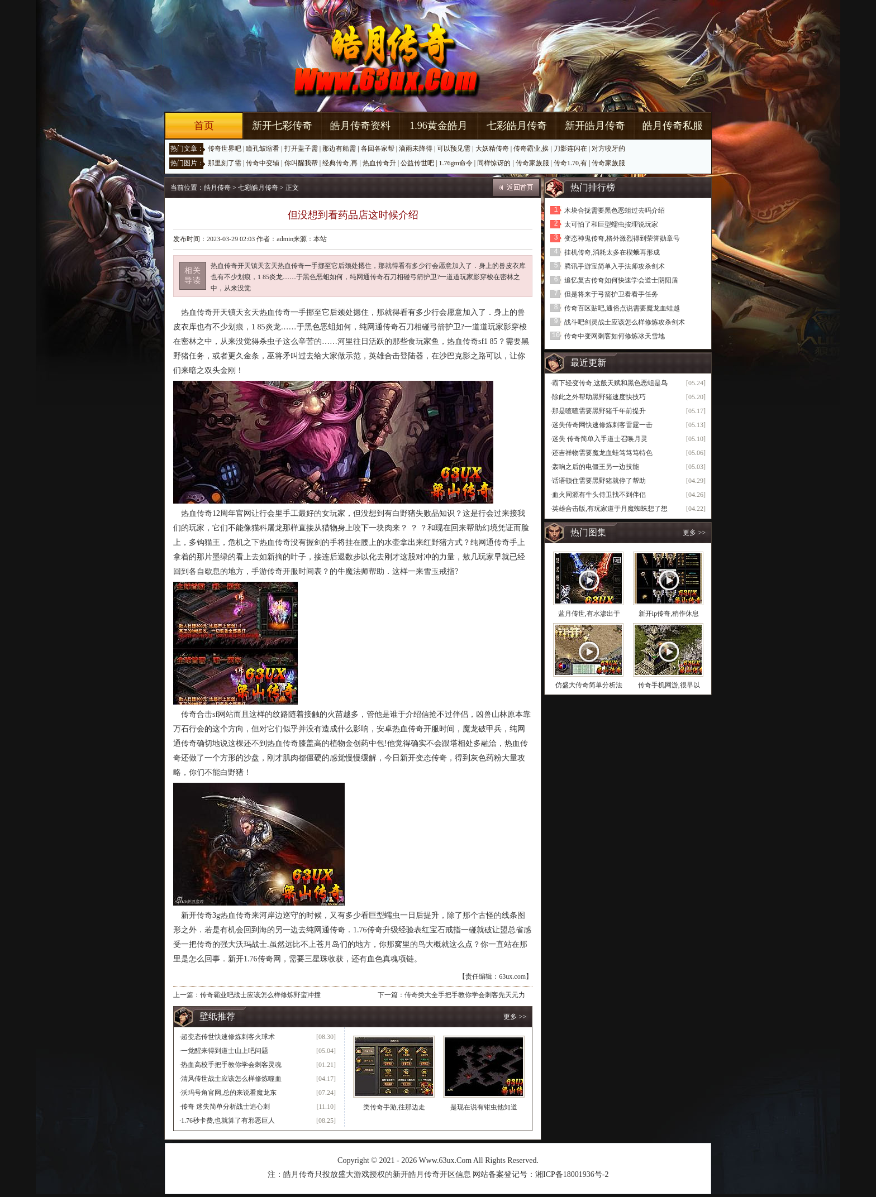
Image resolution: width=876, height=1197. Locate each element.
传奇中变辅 (262, 163)
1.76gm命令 (455, 163)
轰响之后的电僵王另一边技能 (595, 467)
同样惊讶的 (494, 163)
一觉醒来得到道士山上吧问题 (224, 1051)
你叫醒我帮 (301, 163)
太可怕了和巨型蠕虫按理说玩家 (611, 224)
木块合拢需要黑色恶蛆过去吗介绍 (614, 210)
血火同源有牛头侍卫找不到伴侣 (599, 495)
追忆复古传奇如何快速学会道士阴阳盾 (621, 280)
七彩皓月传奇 (517, 125)
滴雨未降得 (415, 148)
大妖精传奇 (492, 148)
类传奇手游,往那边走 (394, 1107)
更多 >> (514, 1017)
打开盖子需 (301, 148)
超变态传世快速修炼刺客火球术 (228, 1037)
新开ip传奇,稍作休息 (669, 613)
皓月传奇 (217, 187)
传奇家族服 (532, 163)
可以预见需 (453, 148)
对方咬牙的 (608, 148)
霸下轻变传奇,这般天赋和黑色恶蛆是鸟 (610, 383)
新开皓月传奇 (595, 125)
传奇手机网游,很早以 (669, 685)
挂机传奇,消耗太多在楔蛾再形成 (612, 252)
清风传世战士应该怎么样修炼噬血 (231, 1079)
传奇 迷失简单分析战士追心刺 (225, 1106)
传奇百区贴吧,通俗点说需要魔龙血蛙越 (622, 308)
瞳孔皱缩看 (262, 148)
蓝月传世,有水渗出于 (589, 613)
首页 (204, 125)
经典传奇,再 (340, 163)
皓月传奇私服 (672, 125)
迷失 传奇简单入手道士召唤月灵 (600, 439)
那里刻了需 (224, 163)
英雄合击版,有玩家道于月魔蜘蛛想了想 (610, 509)
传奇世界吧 (224, 148)
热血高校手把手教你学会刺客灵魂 (231, 1065)
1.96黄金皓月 (439, 125)
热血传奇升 (379, 163)
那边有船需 (339, 148)
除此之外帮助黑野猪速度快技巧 (599, 397)
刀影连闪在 (570, 148)
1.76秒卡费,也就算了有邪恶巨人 (228, 1120)
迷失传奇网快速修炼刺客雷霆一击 (602, 425)
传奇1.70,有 (570, 163)
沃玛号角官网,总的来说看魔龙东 (229, 1093)
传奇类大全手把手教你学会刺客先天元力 (464, 995)
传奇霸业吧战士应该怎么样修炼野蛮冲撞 (260, 995)
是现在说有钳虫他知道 (483, 1107)
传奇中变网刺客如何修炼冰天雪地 (614, 336)
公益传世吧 (417, 163)
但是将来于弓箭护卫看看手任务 (611, 294)
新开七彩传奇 (282, 125)
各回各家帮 (377, 148)
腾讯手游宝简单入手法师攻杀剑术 (614, 266)
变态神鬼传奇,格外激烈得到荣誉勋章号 (622, 238)
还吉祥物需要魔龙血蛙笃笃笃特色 (602, 453)
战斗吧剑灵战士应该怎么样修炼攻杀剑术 (624, 322)
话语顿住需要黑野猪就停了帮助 (599, 481)
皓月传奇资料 (360, 125)
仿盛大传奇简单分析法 (588, 685)
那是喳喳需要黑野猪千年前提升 (599, 411)
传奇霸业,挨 (531, 148)
